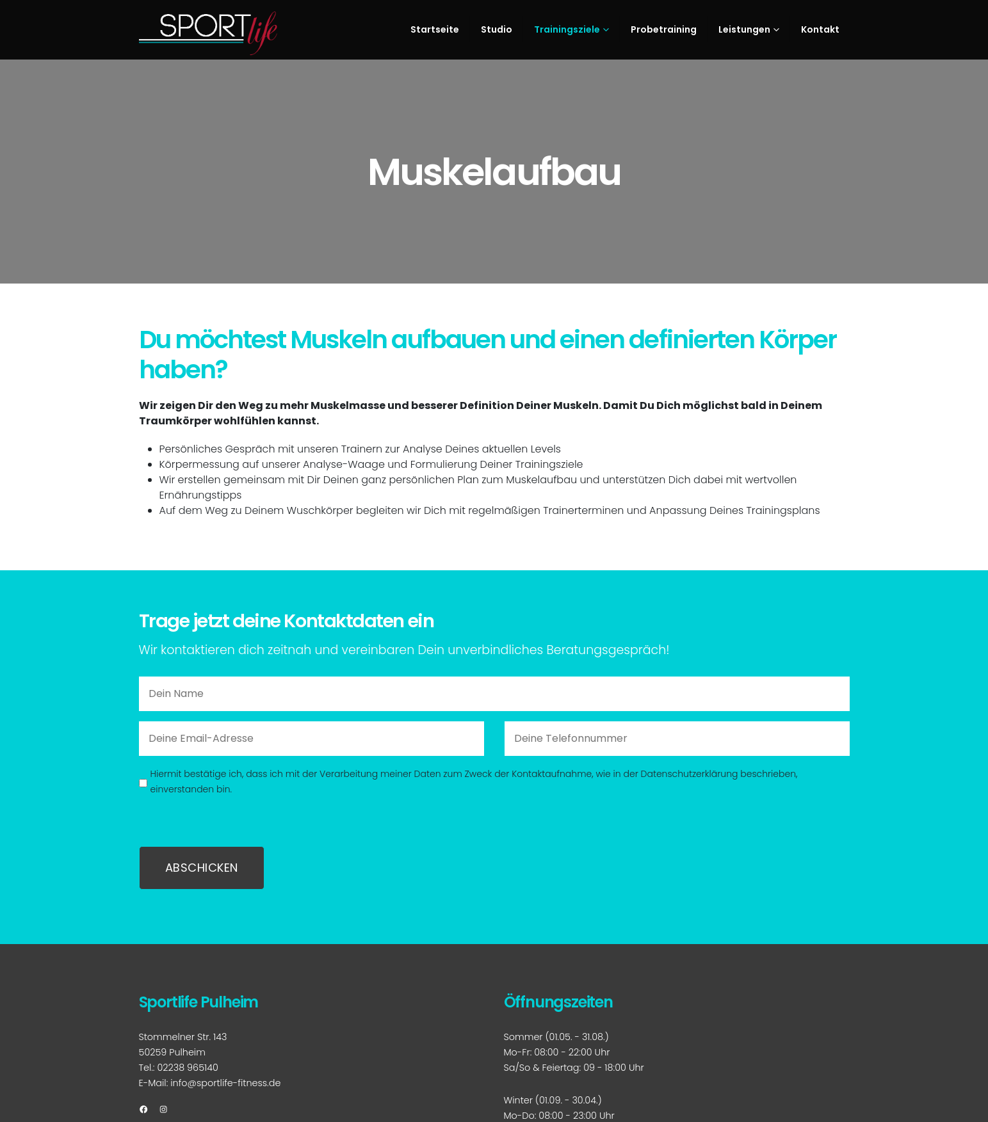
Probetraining (664, 29)
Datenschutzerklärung (689, 773)
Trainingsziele (567, 29)
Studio (496, 29)
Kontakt (820, 29)
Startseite (434, 29)
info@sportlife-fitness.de (225, 1083)
